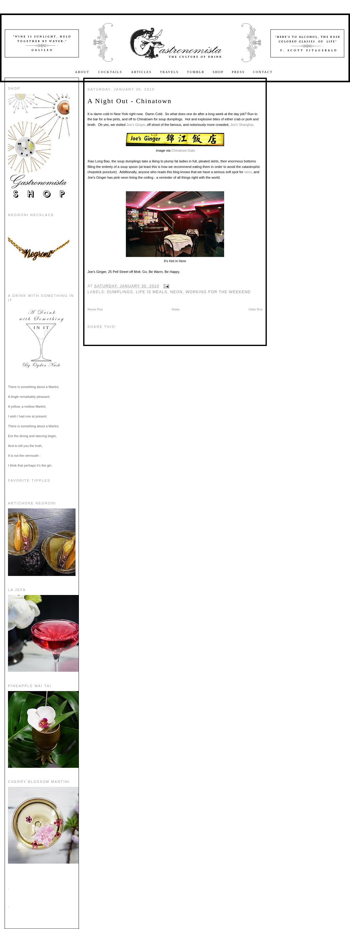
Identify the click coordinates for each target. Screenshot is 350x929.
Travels (169, 72)
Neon (176, 292)
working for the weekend (218, 292)
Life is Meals (151, 292)
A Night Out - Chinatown (130, 101)
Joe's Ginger (135, 124)
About (83, 72)
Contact (263, 72)
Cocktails (111, 72)
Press (238, 72)
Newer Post (95, 309)
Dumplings (120, 292)
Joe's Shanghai (241, 124)
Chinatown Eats (183, 150)
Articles (141, 72)
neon (247, 172)
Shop (218, 72)
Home (176, 309)
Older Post (255, 309)
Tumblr (195, 72)
